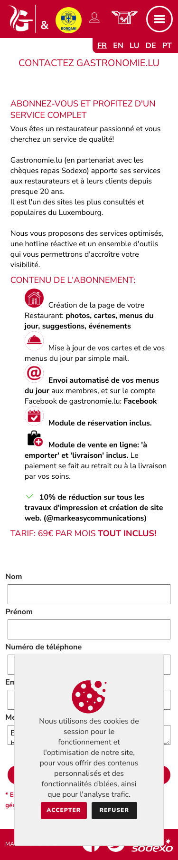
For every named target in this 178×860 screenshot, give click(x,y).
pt (167, 45)
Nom (13, 576)
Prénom (19, 612)
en (118, 45)
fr (102, 45)
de (151, 45)
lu (134, 45)
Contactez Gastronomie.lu (89, 63)
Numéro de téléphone (43, 647)
